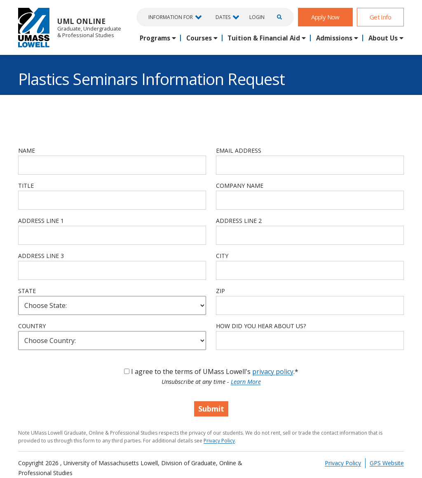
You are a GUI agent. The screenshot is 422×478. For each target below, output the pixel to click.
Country (32, 326)
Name (26, 150)
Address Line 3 (41, 256)
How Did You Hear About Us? (261, 326)
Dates (223, 17)
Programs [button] (155, 38)
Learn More (246, 382)
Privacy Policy (219, 440)
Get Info (380, 17)
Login (257, 17)
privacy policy (272, 371)
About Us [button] (383, 38)
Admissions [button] (334, 38)
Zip (220, 291)
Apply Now (325, 17)
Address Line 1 (41, 221)
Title (26, 185)
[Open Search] (278, 17)
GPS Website (387, 463)
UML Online (69, 27)
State (27, 291)
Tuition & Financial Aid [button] (263, 38)
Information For (170, 17)
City (222, 256)
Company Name (239, 185)
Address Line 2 (239, 221)
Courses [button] (199, 38)
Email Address (238, 150)
